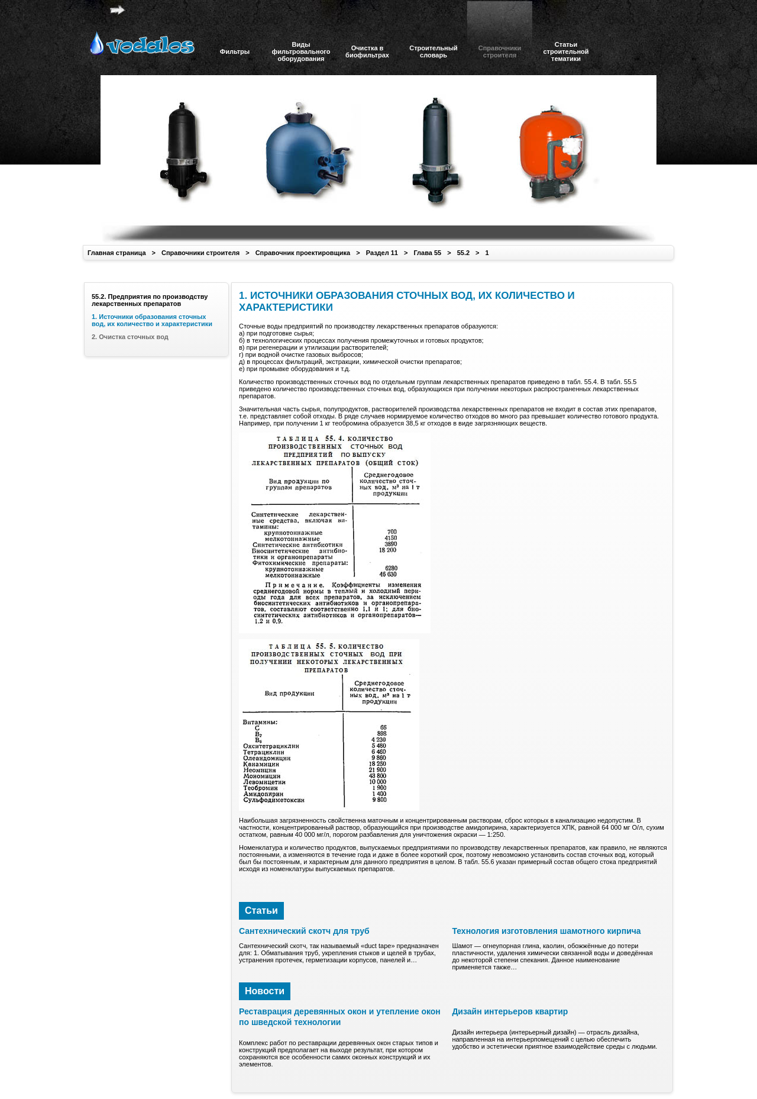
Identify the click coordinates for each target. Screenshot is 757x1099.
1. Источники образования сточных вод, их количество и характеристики (152, 320)
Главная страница (117, 252)
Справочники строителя (200, 252)
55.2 (463, 252)
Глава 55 (427, 252)
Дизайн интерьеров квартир (510, 1011)
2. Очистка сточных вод (130, 336)
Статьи (261, 910)
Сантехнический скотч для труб (304, 931)
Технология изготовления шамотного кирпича (546, 931)
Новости (264, 991)
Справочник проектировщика (303, 252)
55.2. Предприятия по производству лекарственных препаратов (150, 300)
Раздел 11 (382, 252)
